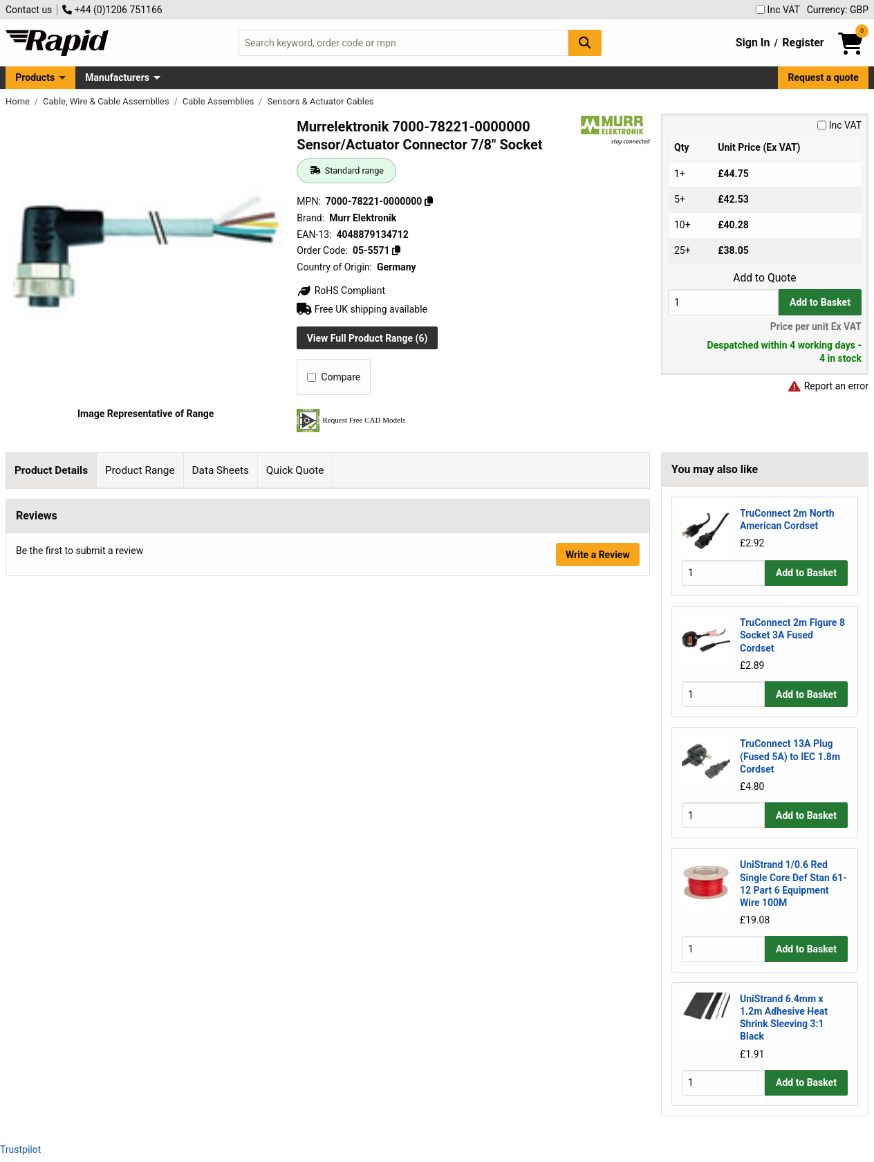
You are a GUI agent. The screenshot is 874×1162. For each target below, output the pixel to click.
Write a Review (598, 770)
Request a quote (823, 77)
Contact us (29, 9)
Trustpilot (20, 1149)
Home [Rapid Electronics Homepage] (19, 101)
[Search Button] (585, 42)
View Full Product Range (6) (367, 338)
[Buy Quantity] (723, 302)
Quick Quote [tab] (295, 470)
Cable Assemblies (220, 101)
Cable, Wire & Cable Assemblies (107, 101)
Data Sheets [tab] (220, 470)
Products (35, 77)
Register (803, 42)
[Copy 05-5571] (396, 250)
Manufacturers (117, 77)
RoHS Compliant (341, 290)
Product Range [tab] (140, 470)
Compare (333, 376)
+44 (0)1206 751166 (112, 9)
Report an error (827, 386)
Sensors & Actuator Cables (320, 101)
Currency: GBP (837, 10)
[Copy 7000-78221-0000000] (429, 201)
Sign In (753, 42)
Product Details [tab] (51, 470)
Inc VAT (778, 10)
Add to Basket (820, 302)
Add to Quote (764, 278)
